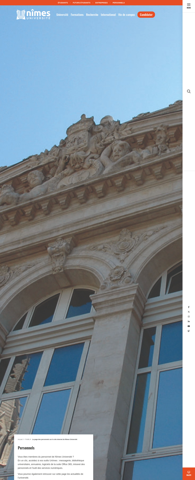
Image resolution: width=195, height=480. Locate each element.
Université (62, 14)
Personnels (119, 3)
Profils (27, 439)
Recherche (92, 14)
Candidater (146, 14)
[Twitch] (189, 331)
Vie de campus (126, 14)
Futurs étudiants (81, 3)
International (108, 14)
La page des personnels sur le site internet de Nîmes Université (54, 439)
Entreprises (101, 3)
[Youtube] (189, 326)
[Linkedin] (189, 321)
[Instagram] (189, 317)
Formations (77, 14)
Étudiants (63, 3)
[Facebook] (188, 307)
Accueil (20, 439)
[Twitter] (189, 312)
